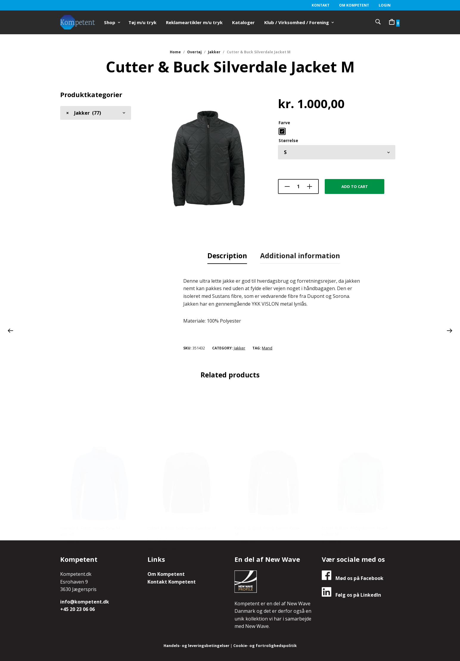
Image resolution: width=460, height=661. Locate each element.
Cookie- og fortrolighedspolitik (265, 644)
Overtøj (194, 52)
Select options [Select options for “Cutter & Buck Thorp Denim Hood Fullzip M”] (337, 492)
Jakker (214, 52)
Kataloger (243, 22)
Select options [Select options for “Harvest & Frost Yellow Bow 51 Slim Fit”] (76, 492)
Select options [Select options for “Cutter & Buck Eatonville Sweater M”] (163, 491)
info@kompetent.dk (84, 601)
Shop (109, 22)
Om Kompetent (354, 5)
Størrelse (288, 140)
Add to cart (354, 186)
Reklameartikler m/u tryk (194, 22)
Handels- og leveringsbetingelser (196, 644)
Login (385, 5)
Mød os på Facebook (352, 577)
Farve (284, 122)
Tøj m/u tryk (142, 22)
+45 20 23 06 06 (77, 608)
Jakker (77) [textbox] (83, 112)
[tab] (227, 255)
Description (227, 255)
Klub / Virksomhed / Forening (296, 22)
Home (175, 52)
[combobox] (95, 112)
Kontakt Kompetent (171, 581)
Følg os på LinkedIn (351, 594)
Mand (267, 347)
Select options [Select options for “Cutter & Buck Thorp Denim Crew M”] (250, 492)
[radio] (282, 131)
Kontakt (321, 5)
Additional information (300, 255)
